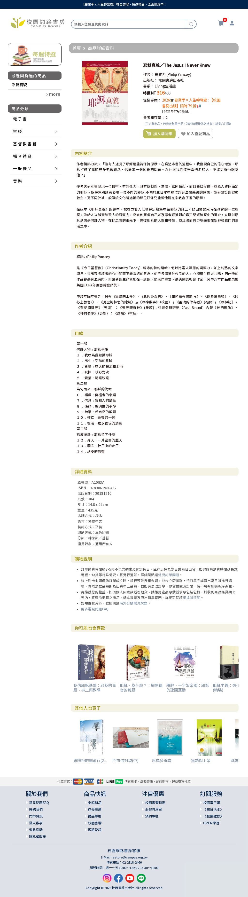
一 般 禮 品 (22, 168)
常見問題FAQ (39, 802)
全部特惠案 (153, 809)
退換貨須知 (192, 597)
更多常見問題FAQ (95, 608)
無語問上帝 (200, 760)
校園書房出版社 (171, 80)
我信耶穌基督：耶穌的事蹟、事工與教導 (94, 687)
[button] (132, 65)
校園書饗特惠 (155, 802)
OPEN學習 (211, 822)
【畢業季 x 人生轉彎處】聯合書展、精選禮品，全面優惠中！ (124, 4)
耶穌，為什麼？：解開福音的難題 (141, 687)
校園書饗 (94, 822)
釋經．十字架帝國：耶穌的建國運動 (187, 687)
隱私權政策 (37, 836)
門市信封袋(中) (126, 760)
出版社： (150, 80)
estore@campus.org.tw (130, 857)
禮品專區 (94, 816)
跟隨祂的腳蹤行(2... (90, 760)
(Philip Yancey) (178, 74)
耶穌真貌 (19, 84)
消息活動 (36, 829)
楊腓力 (160, 74)
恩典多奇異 (161, 760)
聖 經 (17, 131)
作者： (148, 74)
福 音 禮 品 (22, 156)
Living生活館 (165, 85)
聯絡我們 (36, 809)
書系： (148, 85)
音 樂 (17, 181)
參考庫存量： (154, 117)
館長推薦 (94, 809)
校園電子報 (211, 802)
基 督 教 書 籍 (24, 144)
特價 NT (149, 92)
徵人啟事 (36, 822)
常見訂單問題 (168, 574)
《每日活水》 (213, 809)
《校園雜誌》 (213, 816)
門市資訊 (36, 816)
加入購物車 (159, 134)
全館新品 (94, 802)
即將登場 (94, 829)
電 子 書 (20, 119)
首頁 (76, 48)
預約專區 (152, 816)
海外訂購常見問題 (134, 603)
